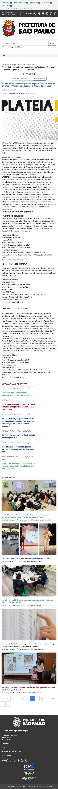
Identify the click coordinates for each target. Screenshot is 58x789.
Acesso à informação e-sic (9, 12)
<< (8, 699)
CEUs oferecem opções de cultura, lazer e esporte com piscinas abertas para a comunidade (19, 406)
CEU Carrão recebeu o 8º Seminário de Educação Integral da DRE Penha (26, 558)
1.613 (53, 699)
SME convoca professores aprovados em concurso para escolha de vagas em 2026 (18, 449)
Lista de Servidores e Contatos (12, 751)
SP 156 (19, 14)
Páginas (10, 47)
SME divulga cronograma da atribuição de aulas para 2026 (18, 436)
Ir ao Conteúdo (7, 3)
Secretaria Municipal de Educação (14, 64)
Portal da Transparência (8, 14)
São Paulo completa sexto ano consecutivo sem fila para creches (16, 394)
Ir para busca (35, 3)
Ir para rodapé (47, 3)
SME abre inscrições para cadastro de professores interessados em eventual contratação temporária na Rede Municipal (18, 422)
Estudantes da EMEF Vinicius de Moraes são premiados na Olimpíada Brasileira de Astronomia (18, 466)
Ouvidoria (21, 12)
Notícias (18, 47)
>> (3, 704)
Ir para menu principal (21, 3)
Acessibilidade (7, 6)
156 (4, 748)
